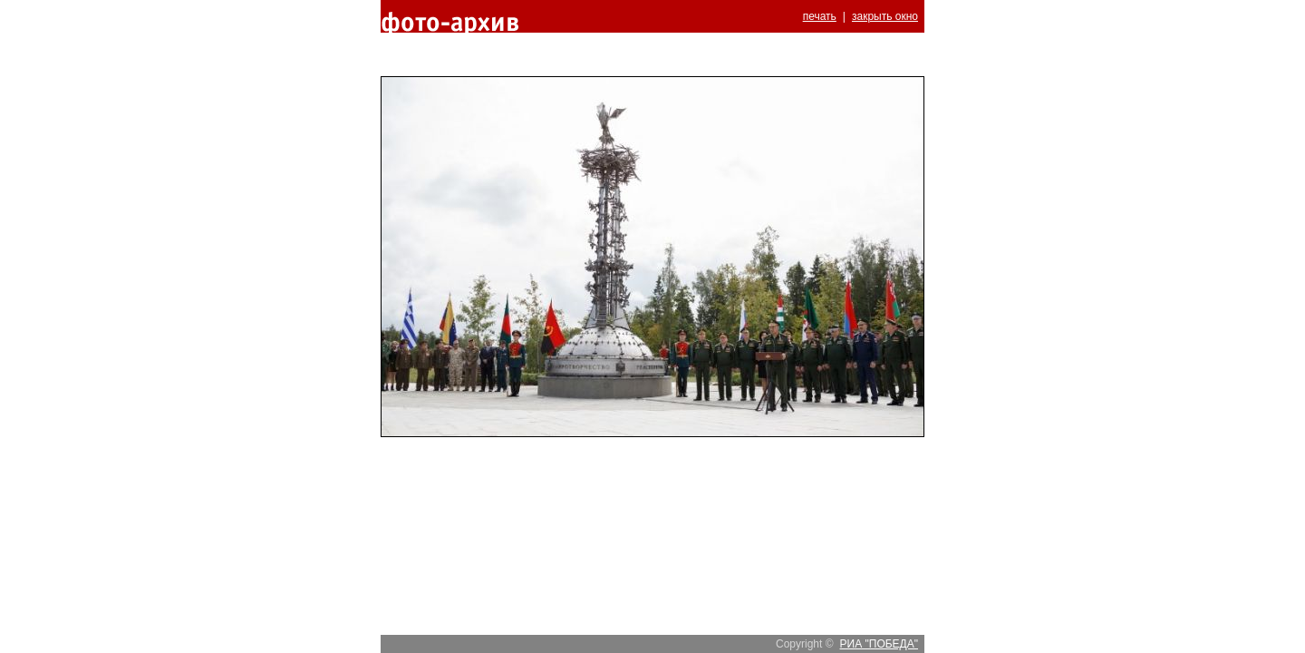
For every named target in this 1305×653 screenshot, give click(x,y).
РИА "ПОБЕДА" (879, 644)
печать (819, 16)
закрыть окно (885, 16)
